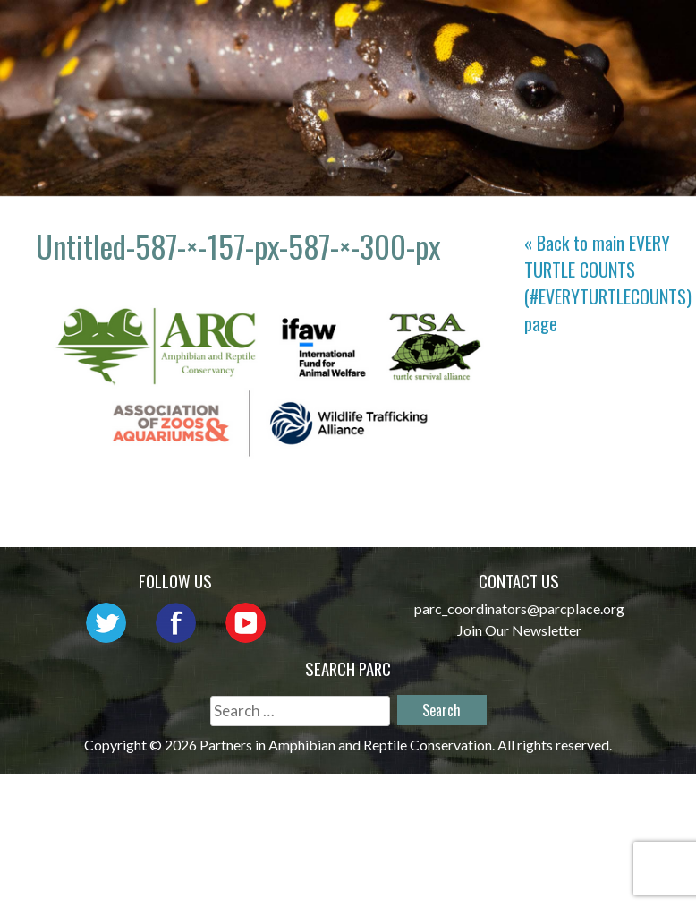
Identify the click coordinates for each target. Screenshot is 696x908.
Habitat (426, 57)
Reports (526, 57)
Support (628, 57)
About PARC (388, 31)
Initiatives (312, 57)
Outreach (621, 31)
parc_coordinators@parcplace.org (519, 608)
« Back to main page (608, 283)
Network (508, 31)
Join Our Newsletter (519, 629)
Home (284, 31)
